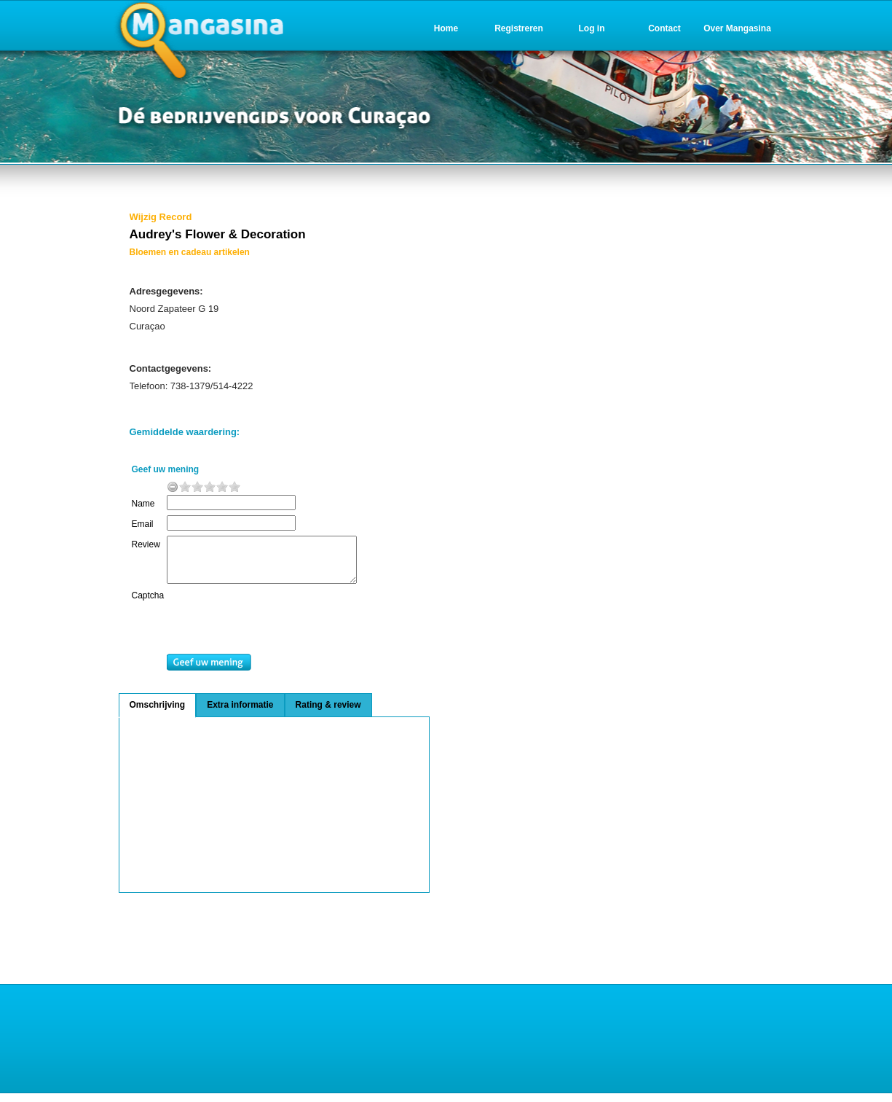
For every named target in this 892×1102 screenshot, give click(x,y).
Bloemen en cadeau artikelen (190, 252)
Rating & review (328, 713)
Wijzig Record (161, 216)
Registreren (518, 28)
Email (143, 524)
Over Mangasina (737, 28)
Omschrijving (158, 713)
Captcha (148, 604)
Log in (592, 28)
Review (146, 544)
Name (143, 504)
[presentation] (284, 631)
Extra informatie (240, 713)
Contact (664, 28)
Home (446, 28)
